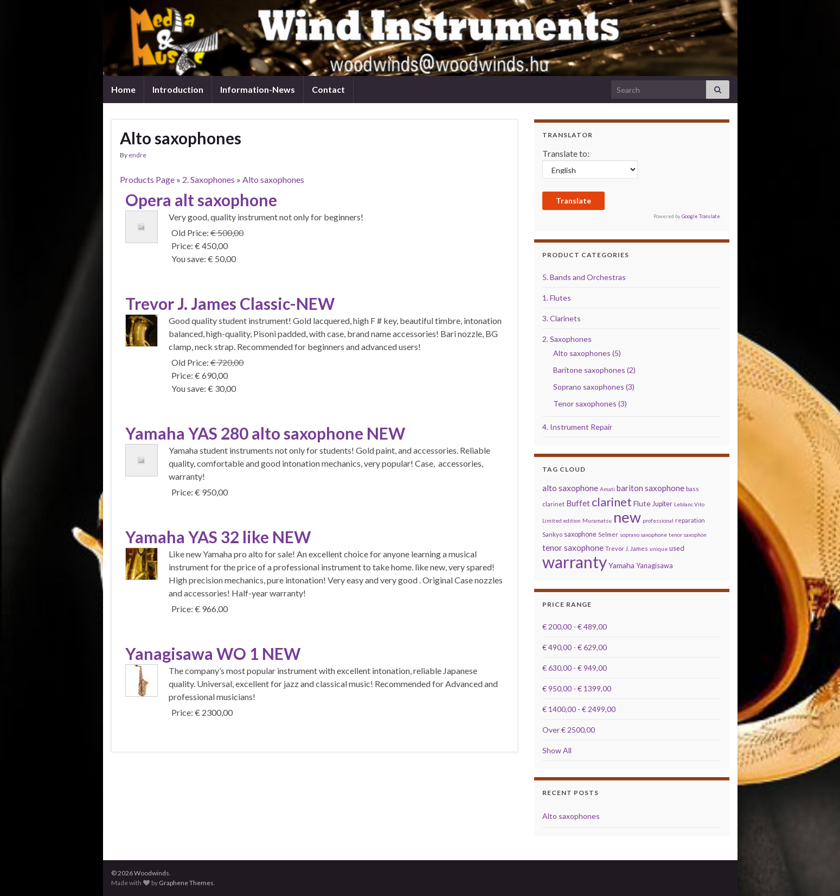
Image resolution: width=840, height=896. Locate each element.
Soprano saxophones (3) (593, 386)
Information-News (257, 89)
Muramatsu (597, 520)
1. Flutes (556, 297)
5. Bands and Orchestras (584, 277)
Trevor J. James (626, 548)
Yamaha (621, 565)
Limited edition (561, 520)
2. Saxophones (208, 179)
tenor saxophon (688, 534)
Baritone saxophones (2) (594, 369)
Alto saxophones (273, 179)
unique (659, 548)
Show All (557, 750)
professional (658, 520)
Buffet (578, 503)
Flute (642, 503)
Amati (607, 489)
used (676, 548)
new (627, 517)
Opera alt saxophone (201, 199)
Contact (328, 89)
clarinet (612, 501)
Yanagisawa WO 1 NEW (212, 653)
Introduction (177, 89)
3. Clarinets (561, 318)
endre (137, 155)
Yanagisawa (654, 566)
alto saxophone (570, 488)
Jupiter (662, 504)
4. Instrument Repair (577, 426)
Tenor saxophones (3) (590, 403)
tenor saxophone (573, 547)
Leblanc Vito (689, 504)
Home (123, 89)
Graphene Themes (186, 883)
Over (568, 729)
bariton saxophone (650, 488)
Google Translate (701, 216)
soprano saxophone (643, 534)
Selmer (608, 534)
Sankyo (552, 534)
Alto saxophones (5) (587, 353)
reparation (690, 520)
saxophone (580, 534)
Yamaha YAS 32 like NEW (218, 537)
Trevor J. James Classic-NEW (230, 303)
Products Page (147, 179)
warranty (574, 561)
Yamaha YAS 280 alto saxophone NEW (265, 433)
